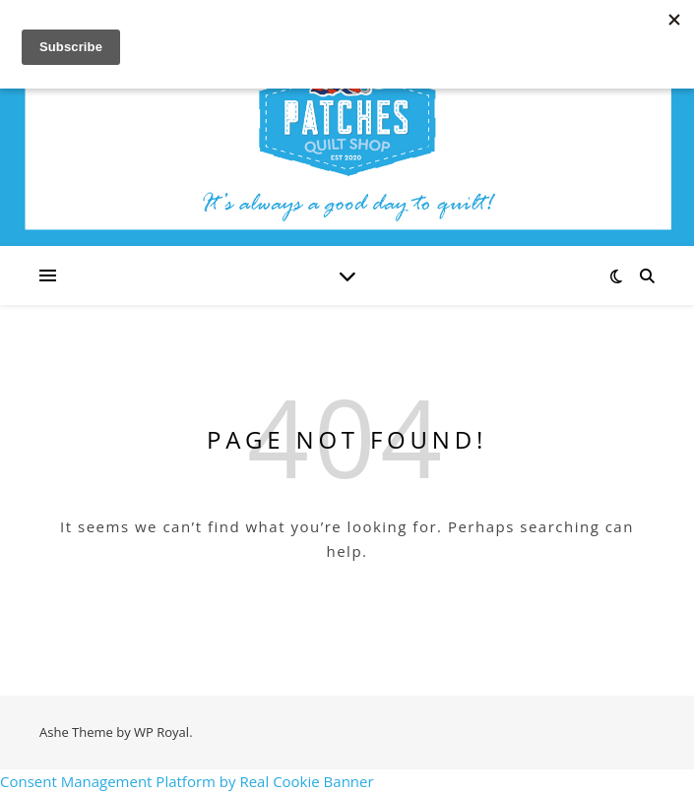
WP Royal (161, 732)
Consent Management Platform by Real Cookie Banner (187, 781)
